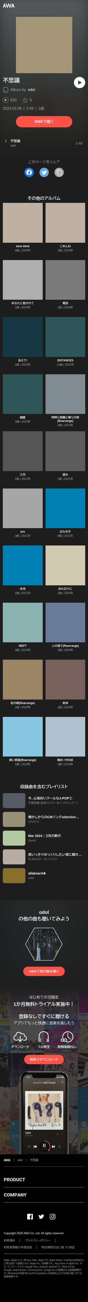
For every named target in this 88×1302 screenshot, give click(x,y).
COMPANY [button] (15, 1195)
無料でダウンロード (44, 1059)
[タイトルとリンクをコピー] (59, 172)
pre (22, 531)
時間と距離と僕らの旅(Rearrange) (65, 419)
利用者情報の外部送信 (18, 1247)
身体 (65, 703)
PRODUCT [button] (14, 1179)
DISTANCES (65, 360)
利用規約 (9, 1240)
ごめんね (65, 246)
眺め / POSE (65, 760)
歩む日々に (65, 588)
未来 (23, 588)
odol (31, 90)
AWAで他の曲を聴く (44, 971)
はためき (65, 531)
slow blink (23, 246)
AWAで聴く (44, 122)
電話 (65, 303)
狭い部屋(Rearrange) (22, 760)
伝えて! (22, 360)
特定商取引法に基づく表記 (58, 1247)
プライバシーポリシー (38, 1240)
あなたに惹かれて (22, 303)
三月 (23, 474)
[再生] (79, 82)
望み (65, 474)
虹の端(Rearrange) (23, 703)
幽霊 (23, 417)
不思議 (34, 1160)
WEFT (23, 645)
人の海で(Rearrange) (65, 645)
